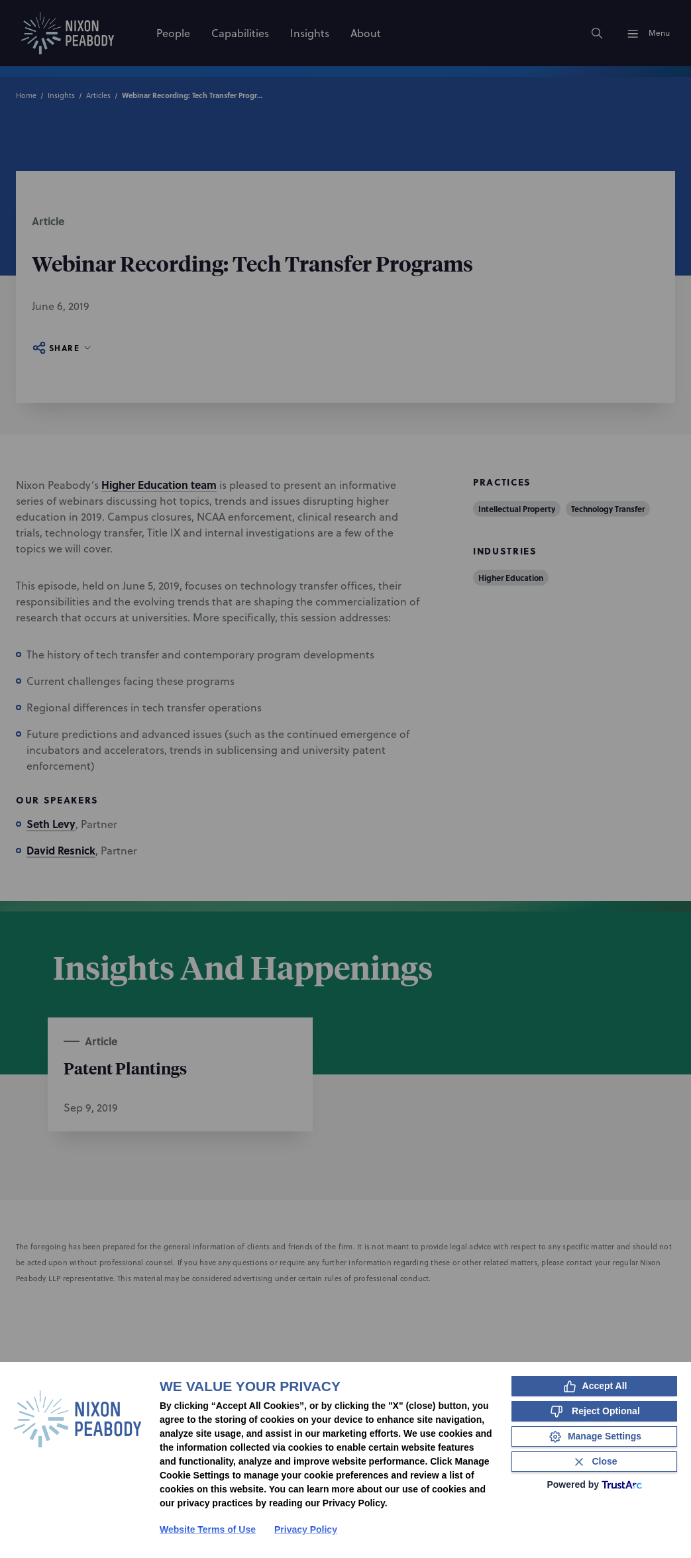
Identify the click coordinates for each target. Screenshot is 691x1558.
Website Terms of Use (208, 1529)
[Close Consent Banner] (594, 1461)
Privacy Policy (305, 1529)
